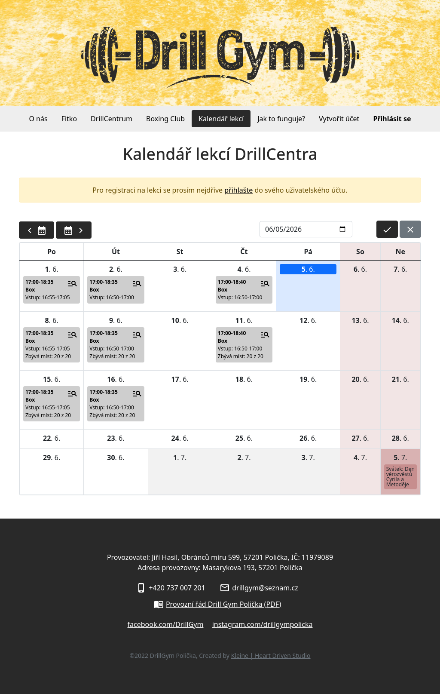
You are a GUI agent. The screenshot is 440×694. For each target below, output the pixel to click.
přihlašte (238, 190)
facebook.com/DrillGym (166, 624)
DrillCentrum (111, 118)
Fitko (69, 118)
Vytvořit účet (339, 118)
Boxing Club (165, 118)
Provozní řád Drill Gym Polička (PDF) (223, 604)
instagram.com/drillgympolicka (262, 624)
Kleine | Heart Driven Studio (271, 655)
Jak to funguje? (281, 118)
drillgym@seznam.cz (265, 588)
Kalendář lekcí (221, 118)
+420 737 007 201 (177, 588)
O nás (38, 118)
